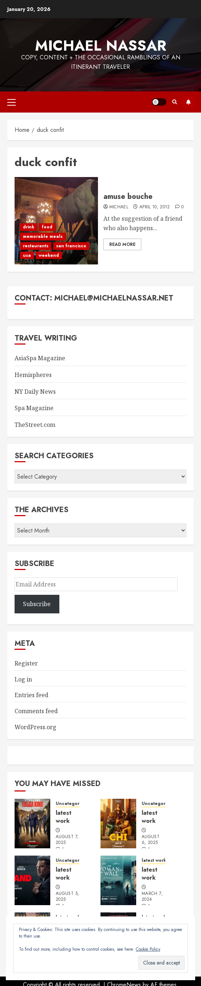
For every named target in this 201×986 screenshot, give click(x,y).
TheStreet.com (35, 425)
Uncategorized (72, 804)
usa (27, 255)
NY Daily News (35, 392)
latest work (63, 817)
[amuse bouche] (56, 220)
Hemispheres (33, 375)
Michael (119, 207)
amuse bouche (128, 196)
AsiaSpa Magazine (40, 358)
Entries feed (31, 695)
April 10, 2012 (154, 207)
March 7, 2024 (152, 897)
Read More (122, 244)
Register (26, 663)
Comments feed (36, 711)
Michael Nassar (100, 45)
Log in (23, 679)
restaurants (35, 246)
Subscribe (188, 102)
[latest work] (32, 823)
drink (28, 227)
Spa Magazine (34, 408)
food (47, 227)
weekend (49, 255)
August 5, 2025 (67, 897)
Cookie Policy (148, 949)
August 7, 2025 (67, 840)
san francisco (71, 246)
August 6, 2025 (150, 840)
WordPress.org (35, 727)
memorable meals (43, 236)
